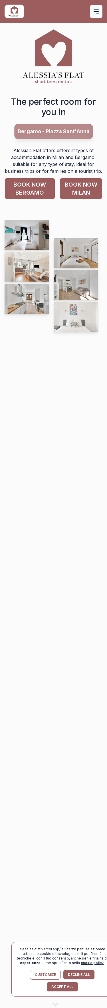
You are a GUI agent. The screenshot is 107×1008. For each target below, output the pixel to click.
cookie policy (92, 963)
